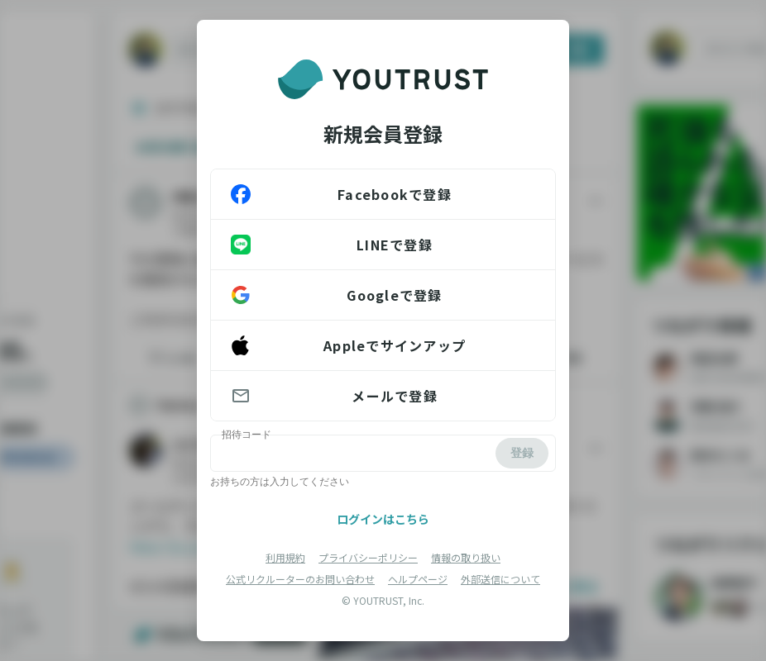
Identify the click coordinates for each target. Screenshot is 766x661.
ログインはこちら (383, 519)
